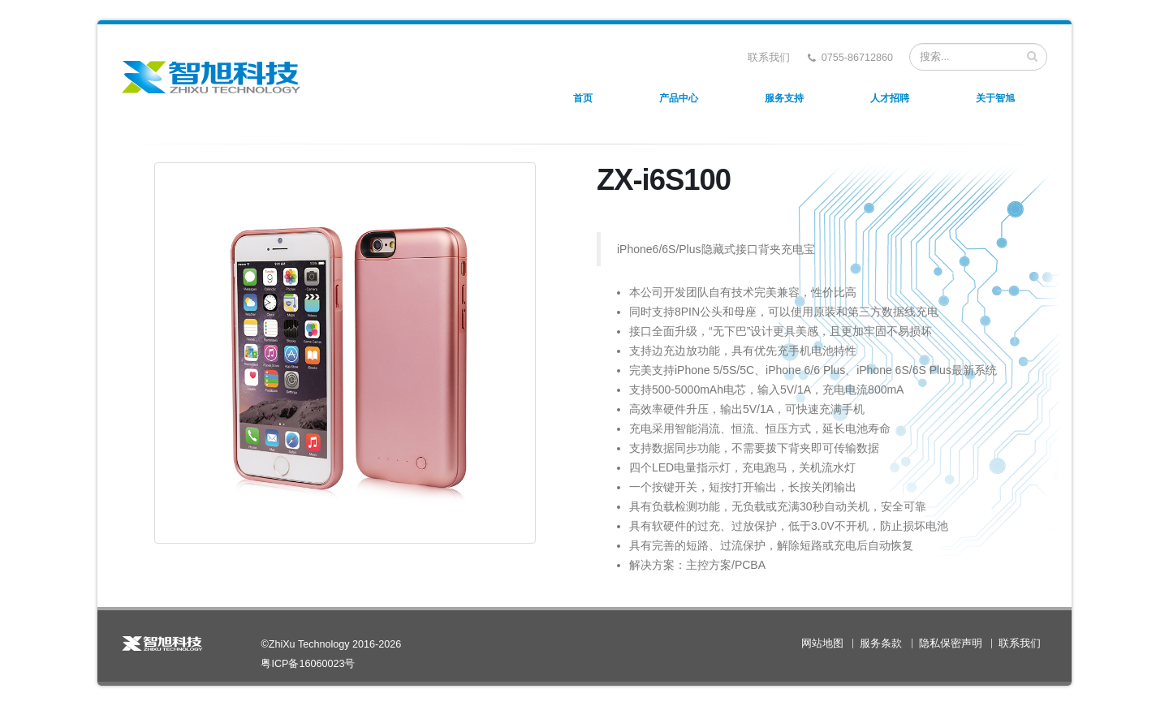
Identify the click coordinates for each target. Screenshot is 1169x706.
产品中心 (678, 98)
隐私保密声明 (950, 643)
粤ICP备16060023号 (308, 663)
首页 (583, 98)
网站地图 (822, 643)
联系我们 (769, 57)
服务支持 (784, 98)
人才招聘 (889, 98)
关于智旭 (995, 98)
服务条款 (881, 643)
